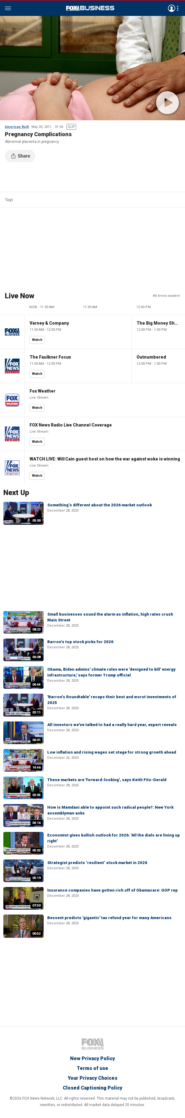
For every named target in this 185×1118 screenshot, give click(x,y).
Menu (8, 8)
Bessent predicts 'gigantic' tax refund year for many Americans (109, 917)
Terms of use (92, 1068)
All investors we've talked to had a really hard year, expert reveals (112, 724)
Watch (37, 340)
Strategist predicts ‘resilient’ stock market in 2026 (97, 862)
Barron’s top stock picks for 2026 (80, 641)
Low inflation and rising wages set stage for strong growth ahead (111, 752)
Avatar (171, 8)
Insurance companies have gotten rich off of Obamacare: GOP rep (112, 890)
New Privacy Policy (92, 1058)
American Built (17, 127)
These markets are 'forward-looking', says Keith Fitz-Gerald (106, 779)
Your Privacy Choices (92, 1078)
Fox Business (90, 8)
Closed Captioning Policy (92, 1088)
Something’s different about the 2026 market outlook (99, 505)
